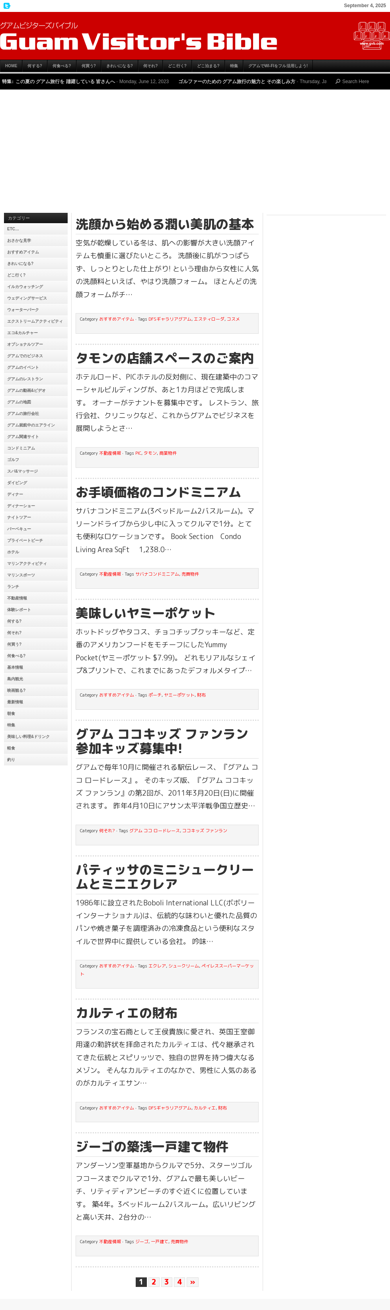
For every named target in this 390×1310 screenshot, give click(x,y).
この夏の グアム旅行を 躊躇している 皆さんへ (65, 81)
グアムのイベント (23, 367)
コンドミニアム (21, 448)
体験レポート (19, 609)
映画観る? (16, 690)
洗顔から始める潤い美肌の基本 (165, 224)
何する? (34, 66)
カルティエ (205, 1108)
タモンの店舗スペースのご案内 (165, 358)
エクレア (157, 966)
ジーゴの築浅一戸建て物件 (152, 1146)
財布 (201, 695)
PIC (138, 453)
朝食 (11, 713)
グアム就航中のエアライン (31, 425)
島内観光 (15, 679)
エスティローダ (209, 319)
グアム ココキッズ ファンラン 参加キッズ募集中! (162, 741)
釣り (11, 759)
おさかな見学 (19, 240)
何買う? (89, 66)
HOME (11, 66)
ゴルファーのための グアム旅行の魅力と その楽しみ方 (237, 81)
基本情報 (15, 667)
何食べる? (62, 66)
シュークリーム (183, 966)
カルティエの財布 (126, 1013)
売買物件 (190, 574)
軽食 (11, 748)
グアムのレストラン (25, 379)
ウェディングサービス (27, 298)
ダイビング (17, 483)
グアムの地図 (19, 402)
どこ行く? (177, 66)
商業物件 (168, 453)
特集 (234, 66)
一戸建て (159, 1241)
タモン (150, 453)
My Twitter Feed (6, 6)
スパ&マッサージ (22, 471)
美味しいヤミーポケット (146, 613)
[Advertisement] (195, 153)
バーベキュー (19, 529)
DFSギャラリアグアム (169, 319)
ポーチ (155, 695)
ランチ (13, 586)
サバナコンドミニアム (157, 574)
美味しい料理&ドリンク (28, 736)
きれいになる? (119, 66)
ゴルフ (13, 459)
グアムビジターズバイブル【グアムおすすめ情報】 (195, 36)
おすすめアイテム (23, 252)
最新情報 (15, 702)
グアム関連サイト (23, 436)
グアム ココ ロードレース (154, 830)
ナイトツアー (19, 517)
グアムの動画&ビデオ (26, 390)
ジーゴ (141, 1241)
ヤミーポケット (179, 695)
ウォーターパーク (23, 310)
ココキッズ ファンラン (204, 830)
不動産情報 (17, 598)
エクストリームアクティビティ (35, 321)
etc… (13, 229)
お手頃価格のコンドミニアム (158, 492)
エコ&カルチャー (22, 333)
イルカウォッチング (25, 286)
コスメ (233, 319)
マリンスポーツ (21, 575)
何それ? (150, 66)
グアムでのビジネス (25, 356)
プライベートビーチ (25, 540)
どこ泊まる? (208, 66)
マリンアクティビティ (27, 563)
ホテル (13, 552)
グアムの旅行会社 (23, 413)
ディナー (15, 494)
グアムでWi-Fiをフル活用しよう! (278, 66)
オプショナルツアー (25, 344)
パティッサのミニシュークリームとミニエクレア (165, 877)
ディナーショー (21, 506)
